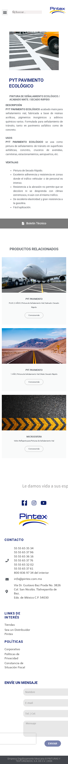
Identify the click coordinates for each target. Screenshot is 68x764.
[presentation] (32, 738)
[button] (5, 12)
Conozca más (34, 315)
